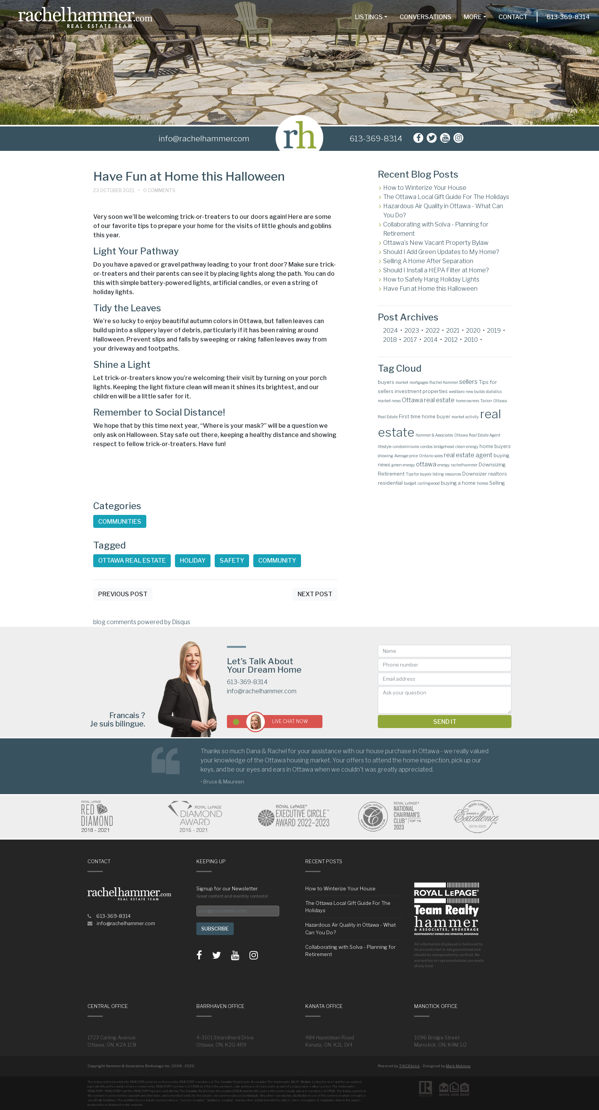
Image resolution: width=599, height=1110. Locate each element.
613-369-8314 (568, 17)
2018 (390, 339)
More (473, 17)
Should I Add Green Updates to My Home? (441, 252)
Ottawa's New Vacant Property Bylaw (436, 242)
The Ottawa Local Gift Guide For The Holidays (446, 197)
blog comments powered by (141, 622)
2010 (471, 339)
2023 (412, 330)
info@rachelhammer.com (261, 691)
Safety (232, 560)
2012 (451, 339)
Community (277, 560)
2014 (431, 339)
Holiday (193, 560)
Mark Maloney (458, 1066)
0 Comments (159, 190)
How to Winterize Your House (424, 187)
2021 (453, 330)
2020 (473, 330)
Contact (513, 17)
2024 (390, 330)
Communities (119, 521)
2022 (433, 330)
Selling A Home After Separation (428, 261)
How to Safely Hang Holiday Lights (431, 279)
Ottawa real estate (132, 560)
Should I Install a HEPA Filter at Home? (436, 270)
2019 (494, 330)
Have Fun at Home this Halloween (430, 288)
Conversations (426, 17)
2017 (410, 339)
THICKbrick (409, 1066)
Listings (369, 17)
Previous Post (122, 594)
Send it (445, 721)
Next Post (315, 594)
